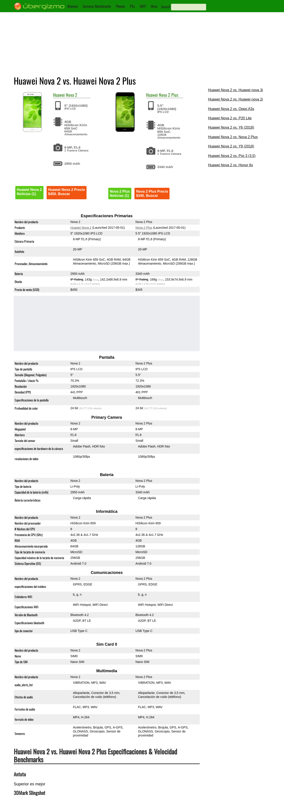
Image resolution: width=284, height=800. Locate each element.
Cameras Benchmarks (97, 6)
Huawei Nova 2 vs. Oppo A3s (231, 109)
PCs (132, 6)
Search (165, 6)
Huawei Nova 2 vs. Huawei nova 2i (235, 99)
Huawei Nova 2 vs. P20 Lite (230, 118)
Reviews (72, 6)
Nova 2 (71, 94)
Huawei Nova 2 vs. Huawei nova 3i (235, 90)
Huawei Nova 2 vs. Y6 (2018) (231, 127)
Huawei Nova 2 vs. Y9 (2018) (231, 146)
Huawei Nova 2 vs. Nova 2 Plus (233, 137)
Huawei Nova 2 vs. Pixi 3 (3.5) (231, 156)
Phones (120, 6)
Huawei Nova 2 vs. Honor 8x (230, 165)
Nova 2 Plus (168, 94)
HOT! (143, 6)
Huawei (59, 94)
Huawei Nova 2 (80, 227)
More (154, 6)
